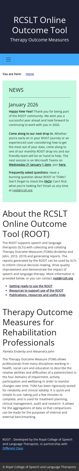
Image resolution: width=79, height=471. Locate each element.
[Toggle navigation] (8, 59)
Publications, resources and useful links (37, 295)
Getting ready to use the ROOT (30, 286)
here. (62, 165)
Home (30, 74)
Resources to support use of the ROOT (36, 291)
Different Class (13, 448)
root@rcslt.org (63, 278)
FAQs (47, 181)
